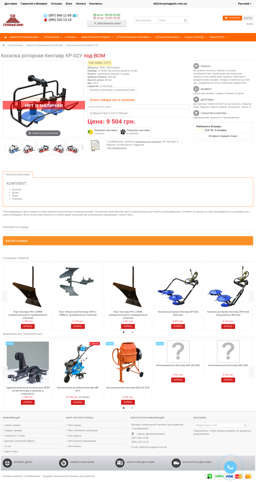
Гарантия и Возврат (34, 3)
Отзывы (56, 3)
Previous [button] (4, 147)
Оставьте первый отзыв (223, 136)
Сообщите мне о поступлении (109, 113)
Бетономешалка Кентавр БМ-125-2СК (128, 387)
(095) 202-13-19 (57, 20)
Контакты (96, 3)
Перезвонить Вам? (107, 23)
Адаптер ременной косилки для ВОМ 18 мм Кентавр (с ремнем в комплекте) (27, 390)
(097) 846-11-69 (57, 15)
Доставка (11, 3)
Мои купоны (74, 446)
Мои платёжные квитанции (83, 430)
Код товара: (96, 62)
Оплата (81, 3)
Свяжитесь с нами (15, 435)
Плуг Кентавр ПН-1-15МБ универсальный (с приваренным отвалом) (128, 314)
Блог (69, 3)
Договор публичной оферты (20, 441)
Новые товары (13, 425)
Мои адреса (74, 435)
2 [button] (132, 332)
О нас (8, 446)
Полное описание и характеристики (112, 90)
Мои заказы (74, 425)
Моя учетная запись (80, 417)
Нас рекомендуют (117, 148)
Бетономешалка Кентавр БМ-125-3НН (178, 365)
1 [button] (123, 332)
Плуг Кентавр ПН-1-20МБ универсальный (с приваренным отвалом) (27, 314)
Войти (249, 23)
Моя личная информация (82, 441)
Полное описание (18, 174)
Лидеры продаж (13, 430)
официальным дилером (148, 141)
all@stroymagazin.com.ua (170, 3)
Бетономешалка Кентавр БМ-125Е (228, 365)
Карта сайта (11, 451)
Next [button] (82, 147)
